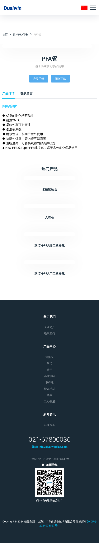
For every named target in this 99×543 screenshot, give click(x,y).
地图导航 (49, 465)
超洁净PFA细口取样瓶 (49, 245)
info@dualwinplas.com (53, 447)
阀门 (49, 363)
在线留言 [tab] (26, 93)
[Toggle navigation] (93, 8)
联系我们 (49, 333)
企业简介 (49, 327)
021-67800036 (50, 439)
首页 (5, 34)
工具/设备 (49, 401)
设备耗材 (49, 388)
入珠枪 (49, 217)
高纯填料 (49, 376)
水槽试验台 (49, 189)
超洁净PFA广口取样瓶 (49, 273)
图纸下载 (60, 78)
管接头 (49, 357)
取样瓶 (49, 382)
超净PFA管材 (20, 34)
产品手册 (38, 78)
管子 (49, 369)
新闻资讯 (49, 425)
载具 (49, 395)
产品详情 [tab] (8, 93)
